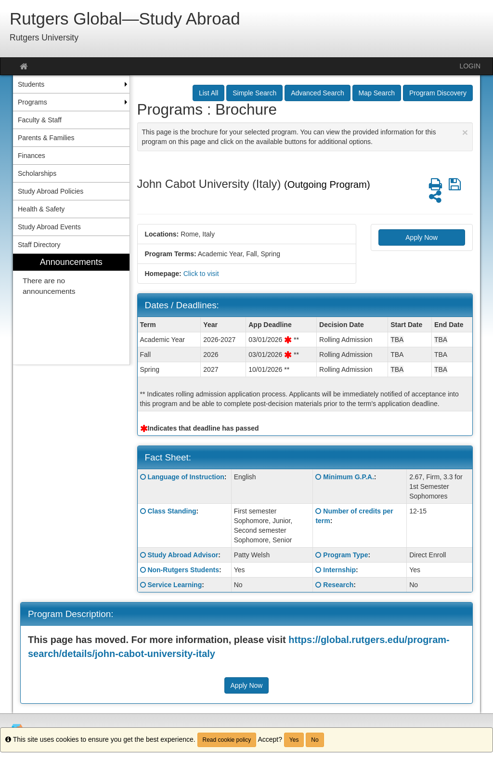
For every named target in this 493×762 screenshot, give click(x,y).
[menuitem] (71, 309)
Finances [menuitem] (31, 155)
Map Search (377, 93)
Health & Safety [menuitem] (41, 209)
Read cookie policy (227, 739)
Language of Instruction (185, 477)
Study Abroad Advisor (182, 555)
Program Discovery (438, 93)
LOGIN (469, 66)
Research (338, 585)
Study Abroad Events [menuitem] (49, 227)
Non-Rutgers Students (183, 570)
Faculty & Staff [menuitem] (40, 120)
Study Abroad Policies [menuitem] (50, 191)
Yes (294, 739)
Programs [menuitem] (32, 102)
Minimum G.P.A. (348, 477)
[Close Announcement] (465, 132)
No (314, 739)
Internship (339, 570)
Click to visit (201, 273)
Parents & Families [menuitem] (46, 138)
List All (208, 93)
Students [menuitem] (31, 84)
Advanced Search (317, 93)
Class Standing (171, 511)
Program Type (345, 555)
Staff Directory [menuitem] (39, 245)
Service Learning (174, 585)
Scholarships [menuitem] (37, 173)
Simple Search (254, 93)
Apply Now (421, 237)
